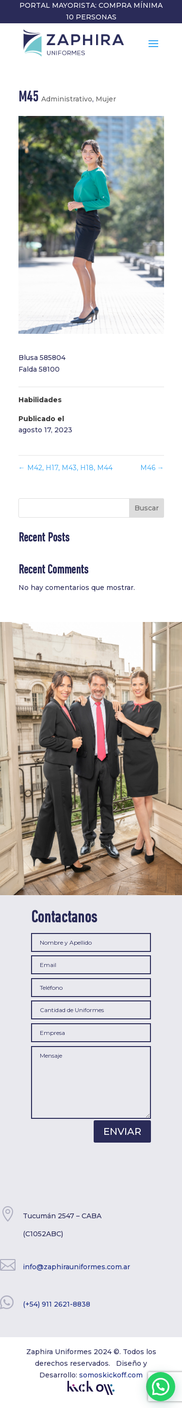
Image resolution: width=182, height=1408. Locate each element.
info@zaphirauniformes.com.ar (76, 1266)
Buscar (146, 508)
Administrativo (66, 99)
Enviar (122, 1131)
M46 (152, 467)
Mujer (106, 99)
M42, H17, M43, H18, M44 (65, 467)
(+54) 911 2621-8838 (56, 1304)
